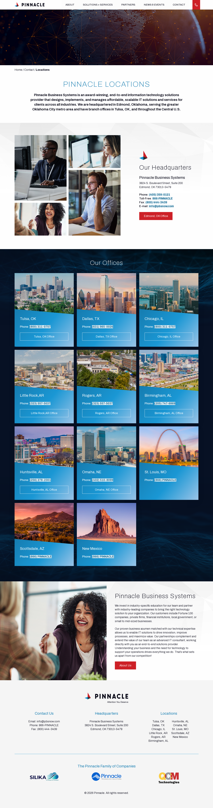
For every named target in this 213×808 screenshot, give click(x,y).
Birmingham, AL (158, 740)
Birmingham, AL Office (169, 413)
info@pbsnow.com (161, 206)
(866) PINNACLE (165, 480)
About (69, 4)
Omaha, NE (180, 725)
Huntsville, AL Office (44, 489)
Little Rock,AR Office (44, 413)
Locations (43, 69)
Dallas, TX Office (106, 336)
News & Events (154, 4)
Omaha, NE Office (106, 489)
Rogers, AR (158, 737)
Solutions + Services (98, 4)
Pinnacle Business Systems (106, 721)
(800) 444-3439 (156, 202)
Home (18, 69)
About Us (125, 665)
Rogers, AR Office (106, 413)
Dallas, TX (158, 725)
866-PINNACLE (162, 198)
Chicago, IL (158, 729)
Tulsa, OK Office (44, 336)
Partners (128, 4)
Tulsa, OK (158, 721)
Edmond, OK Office (156, 216)
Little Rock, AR (158, 733)
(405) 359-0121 (159, 194)
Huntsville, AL (180, 721)
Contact (179, 4)
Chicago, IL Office (168, 336)
